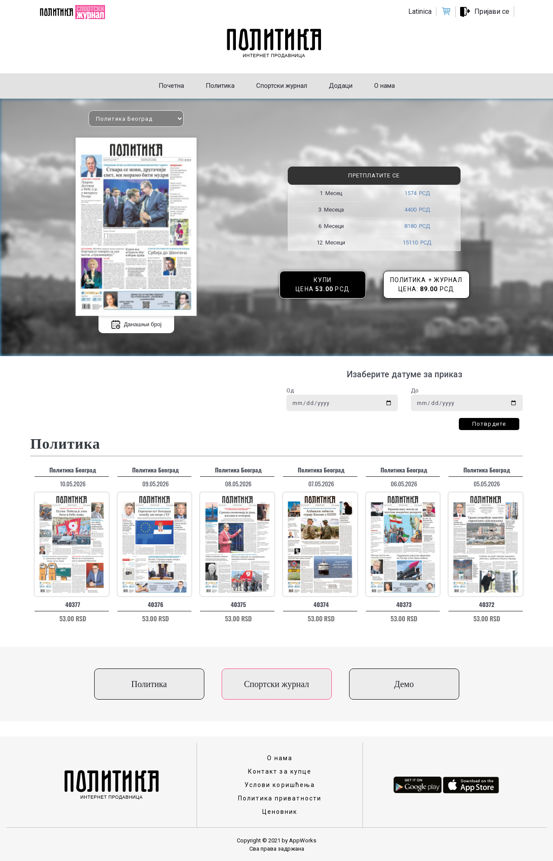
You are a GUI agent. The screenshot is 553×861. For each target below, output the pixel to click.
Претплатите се (374, 175)
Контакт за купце (280, 771)
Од (290, 390)
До (415, 390)
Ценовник (280, 811)
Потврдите (489, 424)
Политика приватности (279, 798)
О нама (280, 758)
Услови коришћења (280, 784)
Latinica (420, 11)
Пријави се (491, 11)
